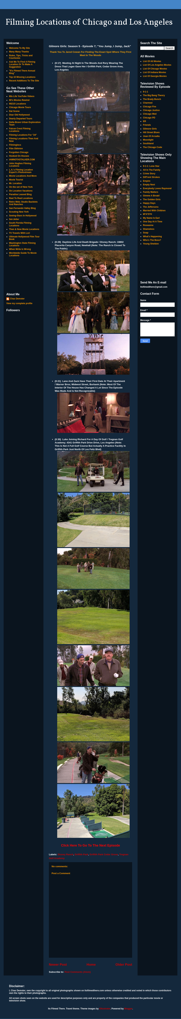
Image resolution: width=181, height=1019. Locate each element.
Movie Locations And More (23, 176)
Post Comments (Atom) (78, 972)
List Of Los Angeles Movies (157, 65)
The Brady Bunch (152, 99)
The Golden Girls (152, 199)
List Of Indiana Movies (154, 72)
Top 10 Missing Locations (22, 77)
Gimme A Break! (151, 195)
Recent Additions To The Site (24, 80)
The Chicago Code (152, 147)
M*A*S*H (147, 214)
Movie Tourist (16, 179)
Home (91, 964)
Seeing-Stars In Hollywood (22, 215)
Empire (146, 181)
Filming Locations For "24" (23, 135)
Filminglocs (15, 145)
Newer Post (58, 964)
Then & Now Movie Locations (24, 229)
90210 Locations (17, 103)
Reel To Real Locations (21, 198)
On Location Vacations (20, 191)
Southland (148, 143)
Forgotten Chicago (18, 152)
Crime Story (149, 173)
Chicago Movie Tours (20, 107)
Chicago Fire (149, 106)
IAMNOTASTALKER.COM (22, 159)
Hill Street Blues (151, 132)
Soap (145, 232)
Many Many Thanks (19, 51)
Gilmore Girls (150, 128)
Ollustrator (104, 1008)
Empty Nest (149, 184)
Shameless (148, 229)
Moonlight (148, 140)
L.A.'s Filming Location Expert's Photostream (21, 171)
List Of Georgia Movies (155, 76)
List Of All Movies (152, 61)
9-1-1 (145, 91)
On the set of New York (21, 187)
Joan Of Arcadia (151, 136)
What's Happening (152, 236)
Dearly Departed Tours (20, 118)
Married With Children (154, 210)
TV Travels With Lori (19, 233)
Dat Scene (14, 111)
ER (144, 121)
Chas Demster (17, 298)
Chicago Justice (151, 110)
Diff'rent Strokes (151, 177)
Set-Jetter (14, 219)
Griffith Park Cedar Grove (104, 854)
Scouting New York (19, 212)
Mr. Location (15, 183)
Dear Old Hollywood (19, 115)
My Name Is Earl (151, 218)
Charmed (147, 103)
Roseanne (148, 225)
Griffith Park (81, 854)
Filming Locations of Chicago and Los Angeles (89, 22)
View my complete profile (19, 303)
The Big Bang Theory (154, 95)
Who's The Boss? (152, 240)
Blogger (128, 1008)
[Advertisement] (23, 275)
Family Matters (150, 192)
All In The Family (151, 170)
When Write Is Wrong (20, 249)
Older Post (123, 964)
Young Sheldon (151, 243)
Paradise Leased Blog (20, 194)
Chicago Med (150, 114)
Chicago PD (149, 117)
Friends (147, 125)
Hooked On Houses (19, 156)
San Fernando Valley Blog (22, 208)
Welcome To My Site (19, 48)
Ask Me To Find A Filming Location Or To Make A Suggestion (22, 64)
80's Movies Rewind (19, 100)
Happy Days (149, 203)
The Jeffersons (150, 207)
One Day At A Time (152, 221)
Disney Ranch (65, 854)
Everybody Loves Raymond (157, 188)
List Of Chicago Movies (155, 68)
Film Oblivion (16, 148)
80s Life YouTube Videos (21, 96)
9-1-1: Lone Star (151, 166)
